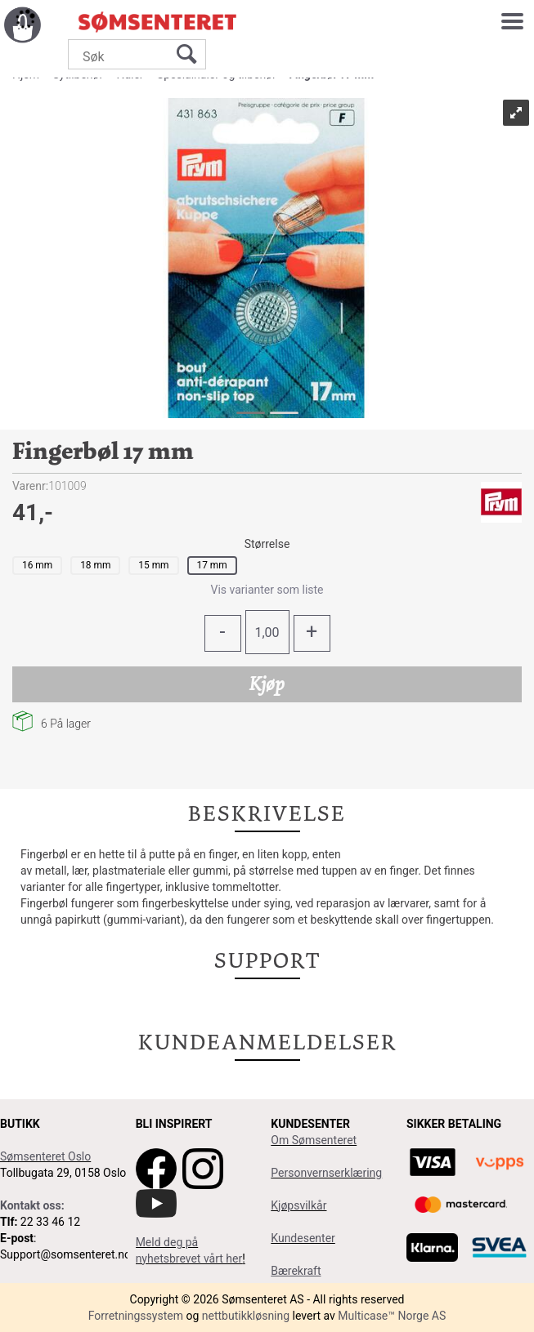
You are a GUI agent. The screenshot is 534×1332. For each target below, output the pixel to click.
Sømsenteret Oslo (45, 1156)
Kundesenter (303, 1238)
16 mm (37, 565)
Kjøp (267, 683)
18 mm (95, 565)
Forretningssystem (135, 1315)
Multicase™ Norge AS (392, 1315)
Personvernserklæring (326, 1172)
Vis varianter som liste (266, 589)
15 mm (153, 565)
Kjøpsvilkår (298, 1205)
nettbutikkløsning (245, 1315)
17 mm (212, 565)
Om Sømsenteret (314, 1140)
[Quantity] (267, 632)
